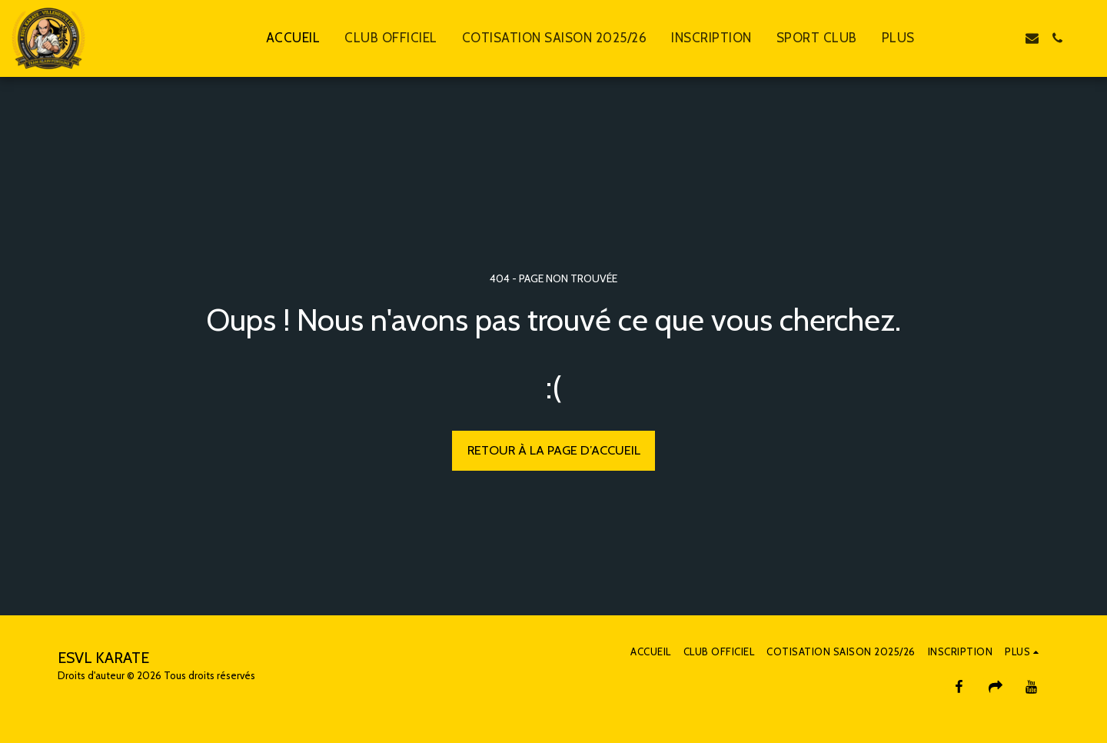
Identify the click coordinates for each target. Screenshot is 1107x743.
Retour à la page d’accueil (553, 450)
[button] (981, 38)
